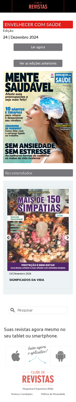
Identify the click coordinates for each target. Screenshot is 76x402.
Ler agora (38, 47)
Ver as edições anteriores (38, 63)
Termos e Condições (21, 394)
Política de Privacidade (53, 394)
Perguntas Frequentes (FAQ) (38, 389)
